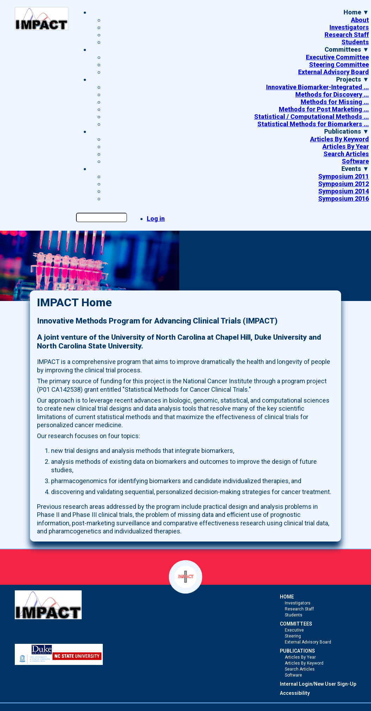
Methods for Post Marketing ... (324, 109)
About (360, 20)
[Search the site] (101, 217)
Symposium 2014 (343, 191)
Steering (293, 636)
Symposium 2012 (343, 183)
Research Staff (347, 34)
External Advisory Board (333, 72)
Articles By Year (345, 146)
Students (355, 42)
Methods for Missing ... (335, 101)
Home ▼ (356, 12)
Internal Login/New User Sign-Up (318, 684)
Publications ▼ (346, 131)
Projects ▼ (352, 79)
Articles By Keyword (339, 139)
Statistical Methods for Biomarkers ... (313, 124)
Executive (294, 630)
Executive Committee (337, 57)
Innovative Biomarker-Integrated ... (317, 87)
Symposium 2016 (343, 198)
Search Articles (346, 154)
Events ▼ (355, 168)
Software (355, 161)
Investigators (349, 27)
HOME (287, 597)
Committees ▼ (347, 49)
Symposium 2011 (343, 176)
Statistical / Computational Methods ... (311, 116)
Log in (156, 218)
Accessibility (295, 693)
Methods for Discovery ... (332, 94)
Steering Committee (339, 64)
